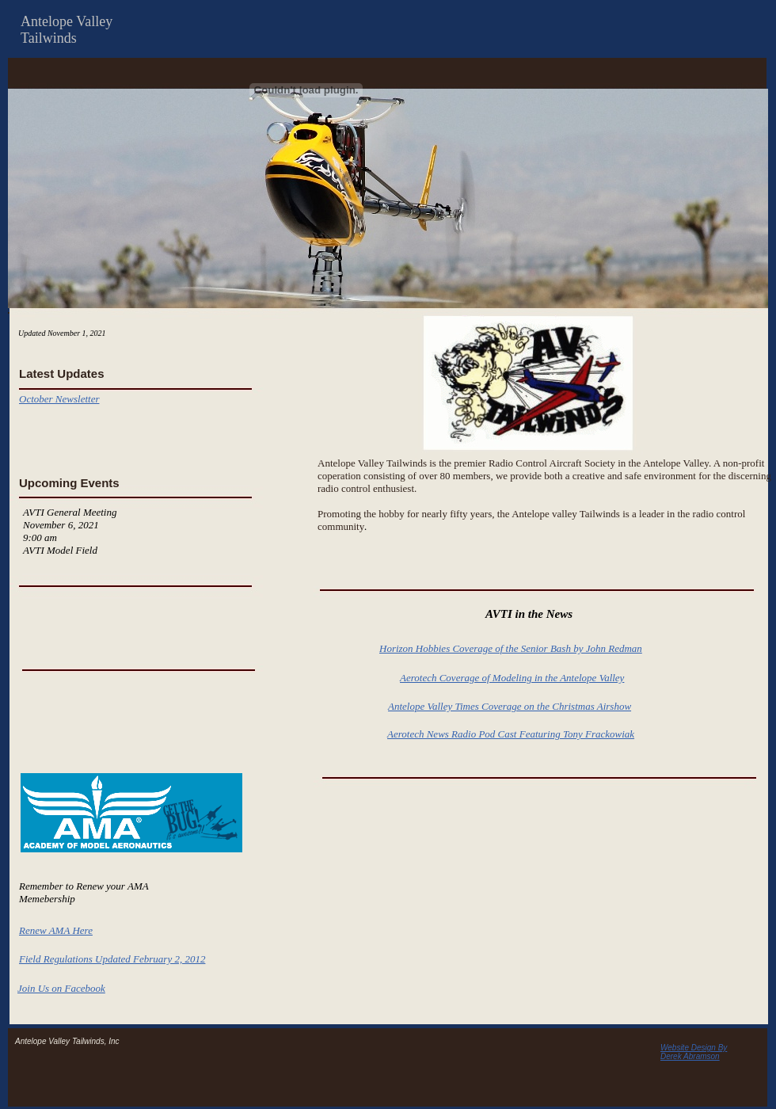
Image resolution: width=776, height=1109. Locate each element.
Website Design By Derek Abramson (693, 1052)
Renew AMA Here (56, 930)
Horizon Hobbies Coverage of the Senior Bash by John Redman (510, 648)
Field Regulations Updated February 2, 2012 (112, 959)
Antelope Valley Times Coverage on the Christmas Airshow (509, 706)
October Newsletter (59, 399)
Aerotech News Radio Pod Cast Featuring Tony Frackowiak (510, 734)
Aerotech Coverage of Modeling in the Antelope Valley (512, 678)
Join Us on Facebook (61, 988)
